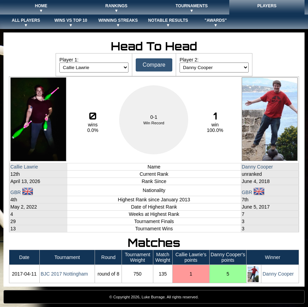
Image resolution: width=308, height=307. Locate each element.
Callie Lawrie (24, 167)
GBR (21, 192)
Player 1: (68, 60)
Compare (154, 65)
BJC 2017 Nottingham (64, 274)
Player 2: (189, 60)
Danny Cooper (257, 167)
